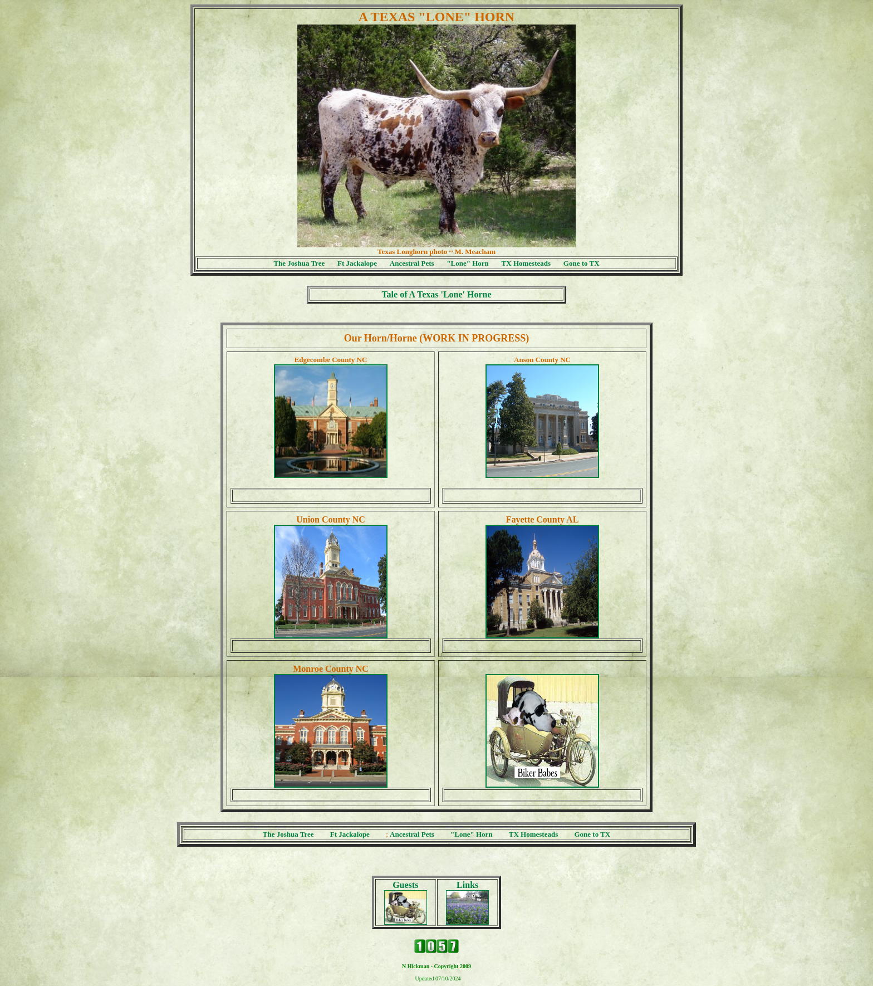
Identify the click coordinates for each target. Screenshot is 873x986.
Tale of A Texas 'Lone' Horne (436, 294)
